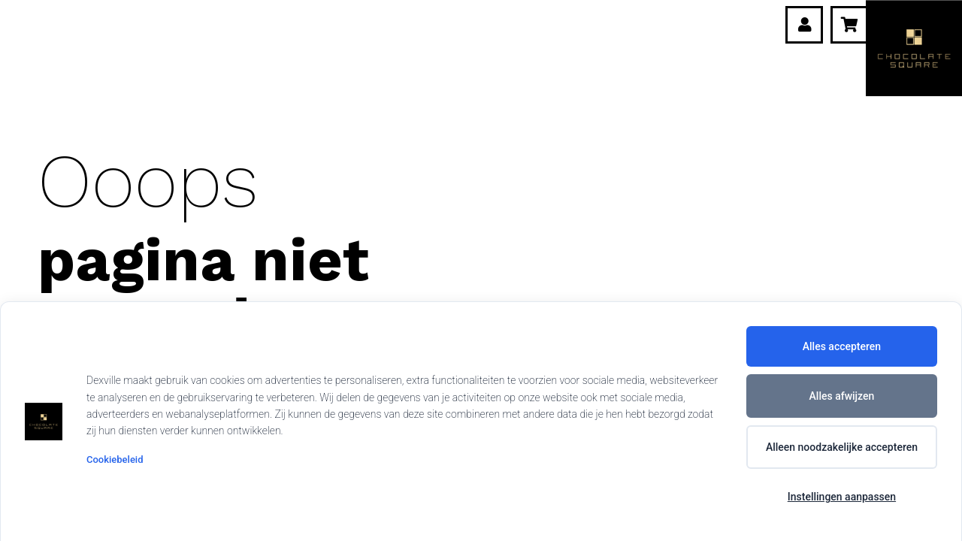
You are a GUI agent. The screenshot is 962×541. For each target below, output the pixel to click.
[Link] (805, 25)
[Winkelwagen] (849, 24)
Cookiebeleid (114, 459)
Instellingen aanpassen (842, 497)
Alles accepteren (842, 346)
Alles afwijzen (842, 396)
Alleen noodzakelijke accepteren (842, 447)
